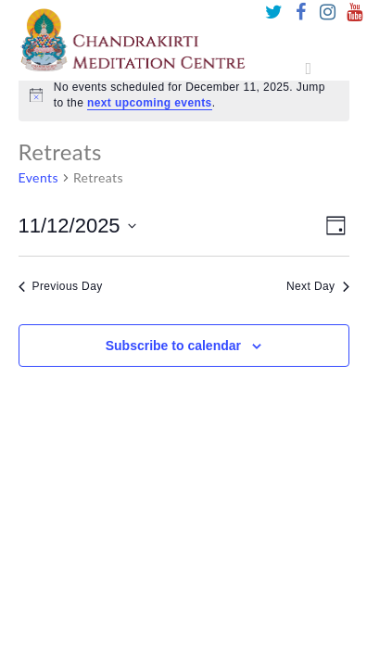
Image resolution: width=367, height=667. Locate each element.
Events (38, 177)
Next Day (317, 286)
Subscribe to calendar (173, 345)
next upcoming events (149, 102)
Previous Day (61, 286)
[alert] (184, 95)
